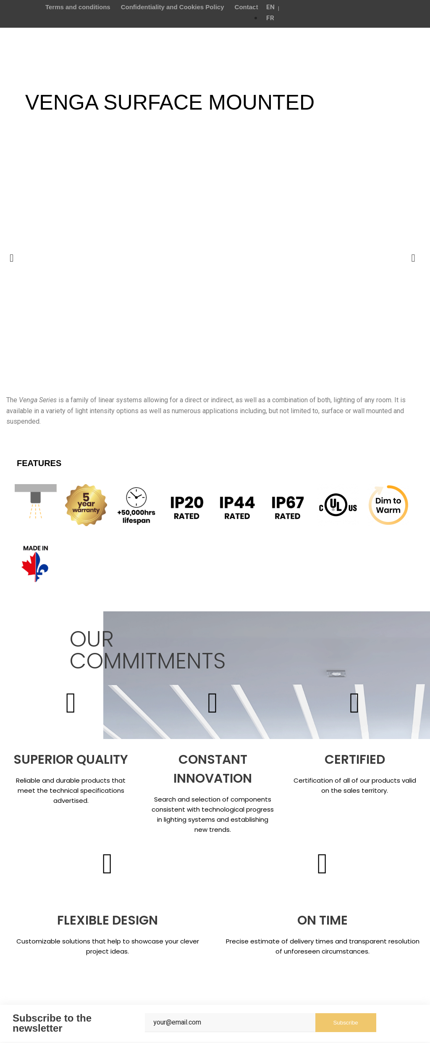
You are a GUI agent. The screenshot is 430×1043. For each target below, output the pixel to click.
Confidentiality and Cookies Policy (172, 6)
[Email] (230, 1023)
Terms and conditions (77, 6)
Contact (246, 6)
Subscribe (345, 1024)
